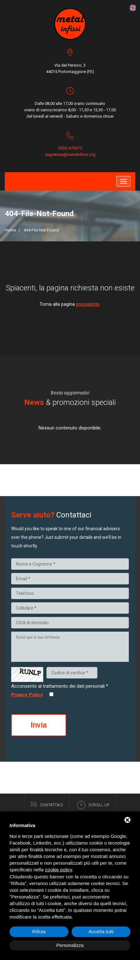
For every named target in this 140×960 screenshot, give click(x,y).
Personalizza (70, 945)
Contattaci (47, 804)
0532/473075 (70, 148)
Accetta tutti (100, 931)
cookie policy (58, 870)
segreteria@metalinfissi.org (70, 154)
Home (10, 230)
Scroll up (93, 805)
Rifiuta (39, 931)
